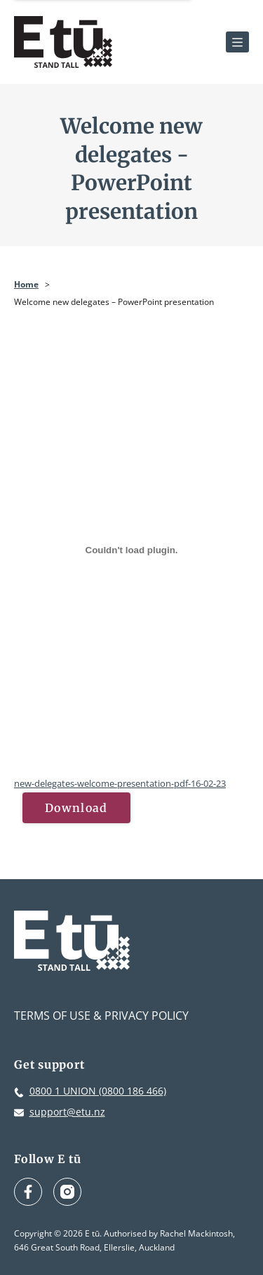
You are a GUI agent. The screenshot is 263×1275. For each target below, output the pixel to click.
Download (76, 808)
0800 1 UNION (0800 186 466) (97, 1090)
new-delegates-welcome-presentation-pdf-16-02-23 (120, 783)
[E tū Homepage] (63, 42)
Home (26, 284)
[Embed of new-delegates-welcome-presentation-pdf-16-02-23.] (131, 550)
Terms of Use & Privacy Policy (101, 1015)
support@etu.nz (67, 1111)
